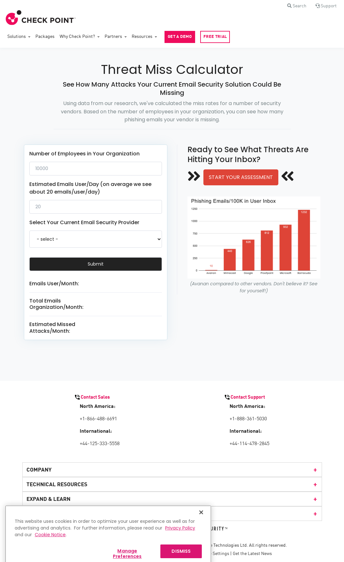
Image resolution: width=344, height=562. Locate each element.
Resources (142, 36)
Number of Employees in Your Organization (84, 153)
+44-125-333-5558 (100, 443)
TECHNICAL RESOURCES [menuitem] (172, 484)
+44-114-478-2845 (249, 443)
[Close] (201, 519)
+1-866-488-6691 (98, 419)
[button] (297, 6)
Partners (113, 36)
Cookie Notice (50, 541)
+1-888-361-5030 (248, 419)
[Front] (41, 18)
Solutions (16, 36)
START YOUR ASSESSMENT (241, 177)
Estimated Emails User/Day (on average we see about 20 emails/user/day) (90, 188)
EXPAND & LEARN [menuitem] (172, 499)
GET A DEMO (180, 37)
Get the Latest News (252, 553)
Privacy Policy (180, 534)
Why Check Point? (77, 36)
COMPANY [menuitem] (172, 470)
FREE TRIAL (215, 37)
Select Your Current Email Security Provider (84, 222)
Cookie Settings (213, 553)
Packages (45, 36)
